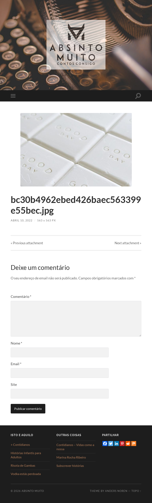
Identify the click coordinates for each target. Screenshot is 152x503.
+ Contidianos (20, 444)
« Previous (27, 243)
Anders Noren (116, 490)
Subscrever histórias (70, 465)
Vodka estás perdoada (26, 474)
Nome (16, 343)
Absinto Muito (33, 490)
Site (14, 384)
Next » (128, 243)
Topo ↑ (136, 490)
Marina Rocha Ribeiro (71, 457)
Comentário (21, 296)
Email (16, 364)
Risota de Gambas (23, 465)
